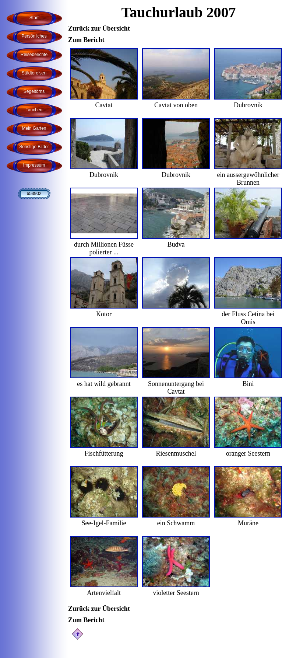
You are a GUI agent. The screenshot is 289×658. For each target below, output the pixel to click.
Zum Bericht (86, 39)
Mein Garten (34, 128)
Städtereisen (34, 73)
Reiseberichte (34, 54)
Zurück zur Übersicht (99, 28)
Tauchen (34, 109)
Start (34, 17)
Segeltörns (34, 91)
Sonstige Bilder (34, 146)
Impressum (34, 165)
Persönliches (34, 36)
